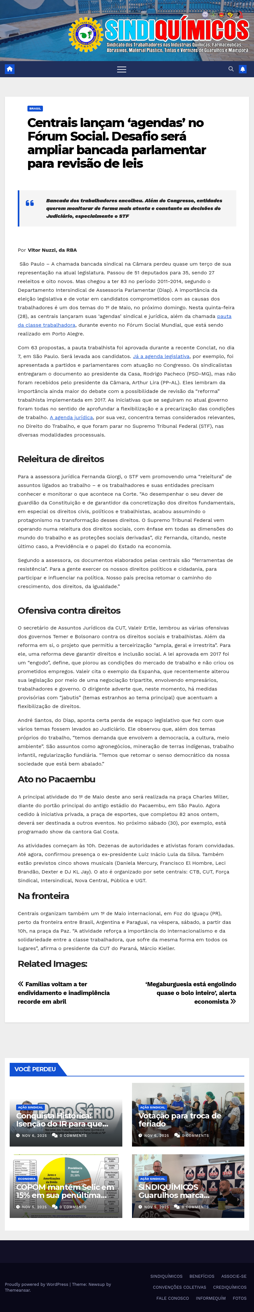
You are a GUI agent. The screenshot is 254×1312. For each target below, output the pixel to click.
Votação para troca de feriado (179, 1119)
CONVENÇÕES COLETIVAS (179, 1287)
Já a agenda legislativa (161, 356)
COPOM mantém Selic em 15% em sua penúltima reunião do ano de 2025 (65, 1195)
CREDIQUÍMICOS (230, 1287)
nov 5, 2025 (34, 1207)
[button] (231, 69)
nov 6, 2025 (34, 1136)
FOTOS (240, 1298)
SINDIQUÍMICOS (166, 1276)
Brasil (35, 108)
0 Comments (73, 1136)
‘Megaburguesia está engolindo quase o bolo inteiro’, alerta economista (190, 992)
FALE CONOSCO (173, 1298)
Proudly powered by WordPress (37, 1284)
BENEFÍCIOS (201, 1276)
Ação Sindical (30, 1107)
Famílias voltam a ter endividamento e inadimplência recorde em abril (64, 992)
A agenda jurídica (71, 417)
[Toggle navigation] (121, 69)
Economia (27, 1178)
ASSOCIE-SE (234, 1276)
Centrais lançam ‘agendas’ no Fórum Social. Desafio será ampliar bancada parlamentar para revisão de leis (116, 143)
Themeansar (17, 1290)
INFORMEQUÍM (211, 1298)
